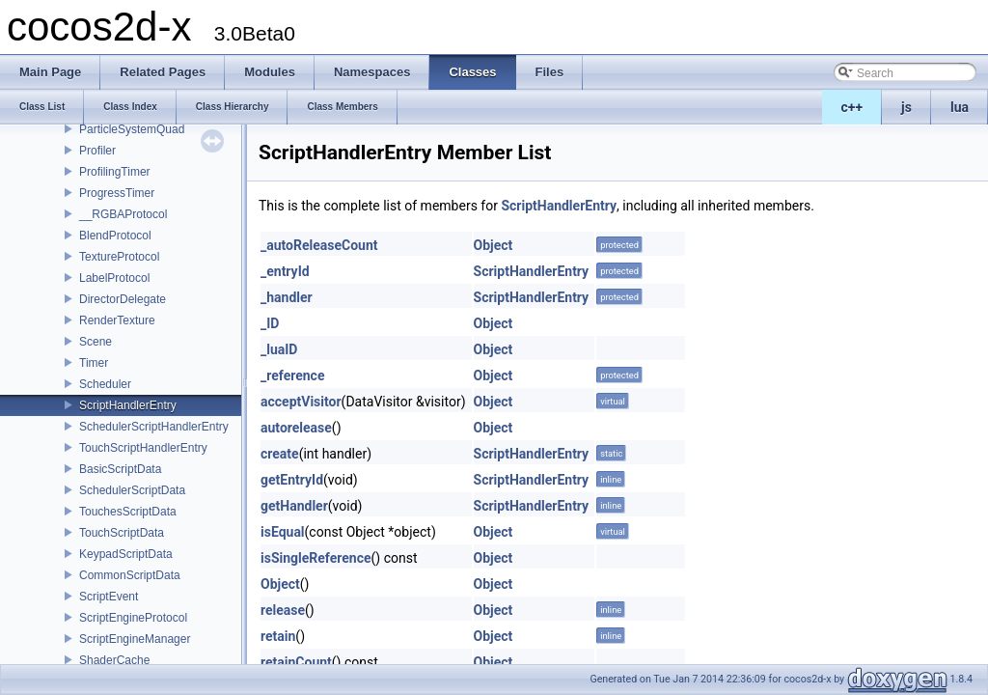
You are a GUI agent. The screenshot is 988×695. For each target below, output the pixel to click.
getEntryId (292, 479)
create (280, 453)
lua (959, 107)
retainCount (296, 662)
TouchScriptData (121, 533)
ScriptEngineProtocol (133, 618)
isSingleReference (316, 558)
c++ (852, 107)
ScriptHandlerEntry (128, 405)
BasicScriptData (120, 469)
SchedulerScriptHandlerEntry (154, 426)
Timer (93, 363)
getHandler (294, 506)
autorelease (296, 427)
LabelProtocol (114, 278)
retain (278, 636)
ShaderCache (114, 660)
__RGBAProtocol (123, 214)
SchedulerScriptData (132, 490)
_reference (292, 375)
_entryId (285, 271)
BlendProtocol (115, 235)
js (906, 107)
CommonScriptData (129, 575)
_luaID (279, 349)
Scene (95, 341)
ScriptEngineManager (134, 639)
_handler (287, 297)
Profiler (97, 150)
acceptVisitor (301, 401)
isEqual (283, 532)
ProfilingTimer (115, 172)
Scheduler (105, 384)
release (283, 610)
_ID (270, 323)
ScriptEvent (108, 596)
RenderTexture (117, 320)
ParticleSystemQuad (131, 129)
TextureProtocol (119, 257)
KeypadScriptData (126, 554)
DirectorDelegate (122, 299)
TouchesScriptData (128, 511)
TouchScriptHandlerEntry (143, 448)
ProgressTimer (116, 193)
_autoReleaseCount (319, 245)
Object (493, 245)
